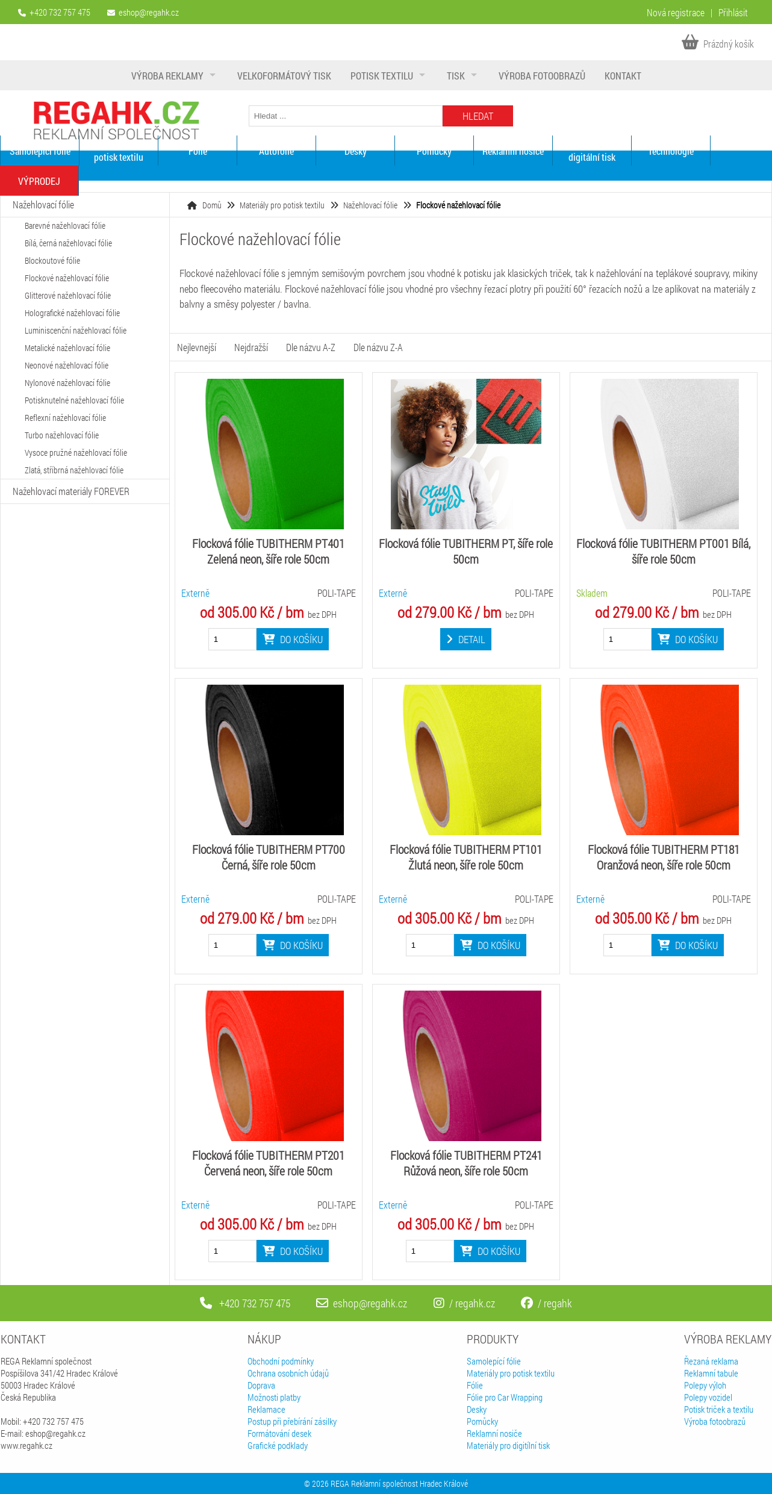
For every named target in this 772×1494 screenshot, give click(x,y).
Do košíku (293, 639)
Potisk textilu (381, 75)
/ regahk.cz (464, 1303)
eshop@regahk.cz (149, 12)
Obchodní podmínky (280, 1361)
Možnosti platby (273, 1397)
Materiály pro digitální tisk (592, 150)
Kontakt (623, 75)
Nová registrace (676, 12)
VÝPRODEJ (39, 181)
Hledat (477, 116)
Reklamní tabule (711, 1373)
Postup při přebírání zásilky (292, 1421)
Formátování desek (279, 1433)
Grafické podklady (277, 1445)
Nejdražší (251, 347)
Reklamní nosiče (513, 151)
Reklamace (266, 1409)
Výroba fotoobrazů (542, 75)
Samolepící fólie (40, 151)
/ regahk (546, 1303)
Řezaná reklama (711, 1361)
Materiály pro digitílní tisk (508, 1445)
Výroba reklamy (167, 75)
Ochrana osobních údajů (288, 1373)
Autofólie (276, 151)
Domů (212, 205)
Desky (355, 151)
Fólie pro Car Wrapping (505, 1397)
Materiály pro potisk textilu (118, 150)
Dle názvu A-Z (310, 347)
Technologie (671, 151)
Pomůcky (434, 151)
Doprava (261, 1385)
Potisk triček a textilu (718, 1409)
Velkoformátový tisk (284, 75)
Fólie (197, 151)
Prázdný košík (718, 43)
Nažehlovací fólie (370, 205)
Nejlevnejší (196, 347)
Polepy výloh (705, 1385)
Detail (465, 639)
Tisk (456, 75)
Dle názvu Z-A (378, 347)
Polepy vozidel (708, 1397)
